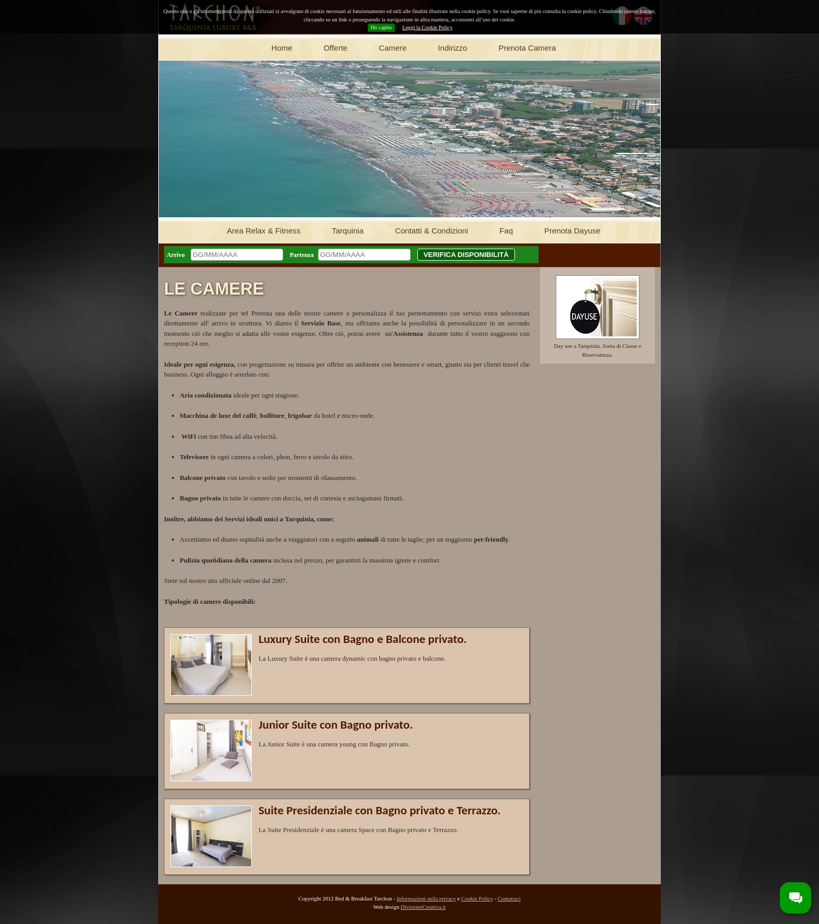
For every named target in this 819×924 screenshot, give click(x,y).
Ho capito (381, 27)
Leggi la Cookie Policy (427, 27)
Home (282, 47)
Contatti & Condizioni (431, 230)
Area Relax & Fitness (263, 230)
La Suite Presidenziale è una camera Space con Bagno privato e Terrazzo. (358, 830)
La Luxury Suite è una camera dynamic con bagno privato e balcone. (352, 658)
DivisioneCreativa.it (423, 907)
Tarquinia (348, 230)
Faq (506, 230)
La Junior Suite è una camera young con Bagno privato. (334, 744)
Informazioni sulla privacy (425, 898)
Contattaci (509, 898)
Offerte (336, 47)
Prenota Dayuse (572, 230)
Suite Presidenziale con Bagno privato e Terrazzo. (380, 810)
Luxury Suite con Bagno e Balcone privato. (363, 638)
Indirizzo (452, 47)
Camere (392, 47)
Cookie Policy (477, 898)
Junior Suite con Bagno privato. (336, 724)
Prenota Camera (527, 47)
